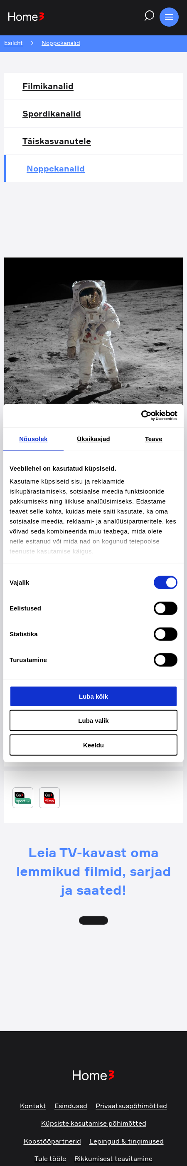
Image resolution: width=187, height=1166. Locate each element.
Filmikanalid (48, 86)
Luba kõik (93, 696)
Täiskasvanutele (56, 141)
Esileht (13, 43)
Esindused (70, 1105)
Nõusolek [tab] (33, 438)
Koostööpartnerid (52, 1141)
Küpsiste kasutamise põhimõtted (93, 1123)
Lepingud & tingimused (126, 1141)
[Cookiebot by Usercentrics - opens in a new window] (141, 415)
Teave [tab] (153, 438)
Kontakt (33, 1105)
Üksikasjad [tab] (93, 438)
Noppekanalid (56, 168)
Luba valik (93, 720)
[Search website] (147, 17)
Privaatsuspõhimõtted (131, 1105)
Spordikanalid (51, 113)
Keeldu (93, 744)
